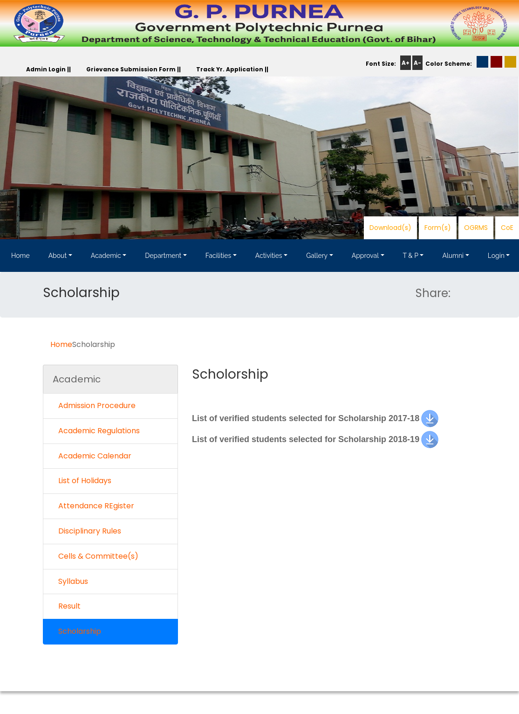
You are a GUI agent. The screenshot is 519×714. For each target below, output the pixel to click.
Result (67, 606)
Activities (268, 255)
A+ (406, 63)
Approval (365, 255)
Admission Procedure (94, 405)
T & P (410, 255)
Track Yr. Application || (232, 69)
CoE (507, 227)
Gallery (317, 255)
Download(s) (390, 227)
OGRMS (476, 227)
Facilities (218, 255)
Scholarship (77, 631)
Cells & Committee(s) (95, 556)
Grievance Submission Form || (133, 69)
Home (20, 255)
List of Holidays (82, 480)
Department (163, 255)
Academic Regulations (96, 430)
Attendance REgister (93, 505)
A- (417, 63)
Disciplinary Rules (87, 531)
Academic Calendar (92, 456)
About (57, 255)
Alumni (453, 255)
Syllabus (70, 581)
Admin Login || (48, 69)
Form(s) (437, 227)
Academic (106, 255)
